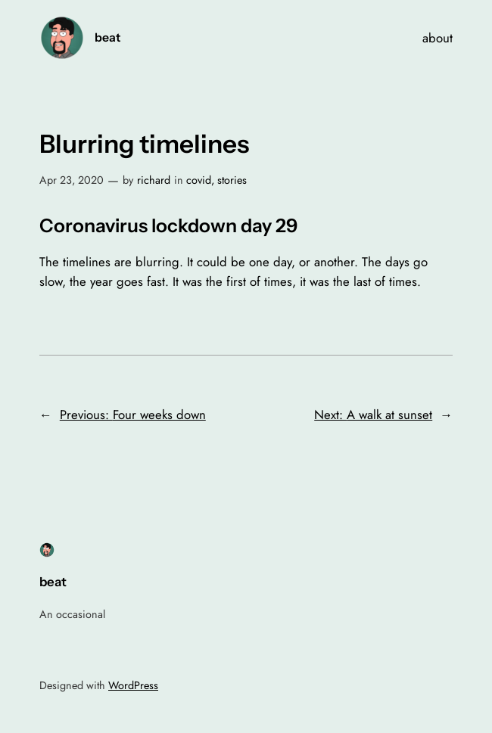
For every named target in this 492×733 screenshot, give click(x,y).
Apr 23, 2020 (71, 180)
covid (198, 180)
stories (232, 180)
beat (107, 37)
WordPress (133, 685)
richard (153, 180)
